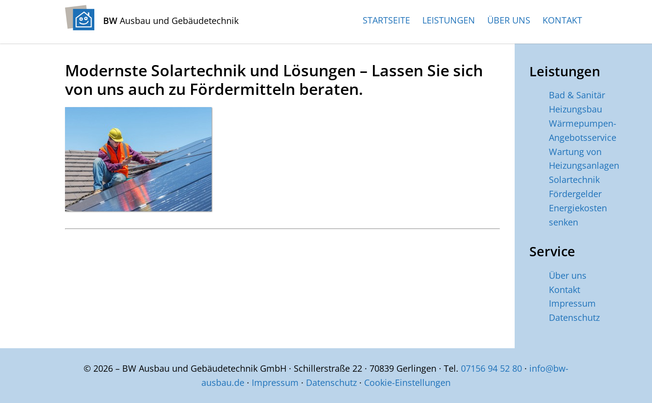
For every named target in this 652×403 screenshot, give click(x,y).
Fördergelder (575, 194)
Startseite (386, 20)
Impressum (572, 303)
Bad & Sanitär (577, 95)
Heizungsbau (575, 109)
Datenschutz (574, 317)
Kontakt (562, 20)
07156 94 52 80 (491, 368)
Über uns (508, 20)
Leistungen (448, 20)
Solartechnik (574, 179)
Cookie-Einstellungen (407, 382)
